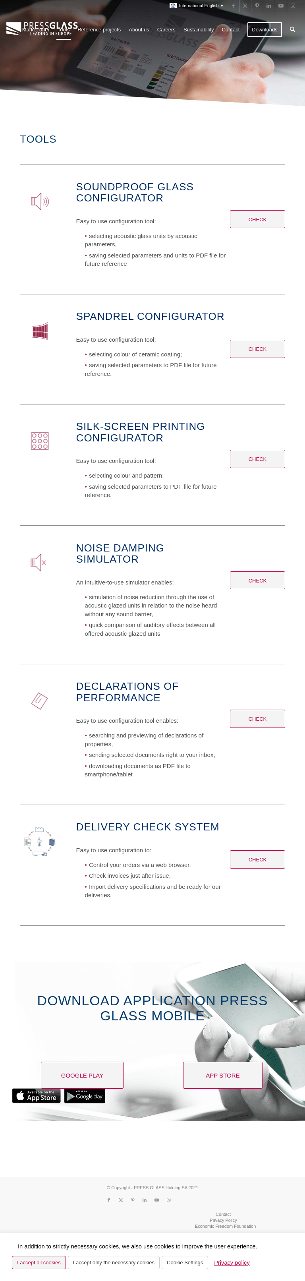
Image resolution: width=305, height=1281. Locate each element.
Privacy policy (232, 1263)
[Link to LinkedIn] (269, 6)
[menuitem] (194, 5)
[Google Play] (82, 1075)
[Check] (257, 219)
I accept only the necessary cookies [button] (113, 1263)
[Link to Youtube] (281, 6)
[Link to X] (245, 6)
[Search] (292, 29)
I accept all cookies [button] (39, 1263)
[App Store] (223, 1075)
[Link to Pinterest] (257, 6)
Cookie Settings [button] (185, 1263)
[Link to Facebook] (233, 6)
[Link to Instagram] (293, 6)
